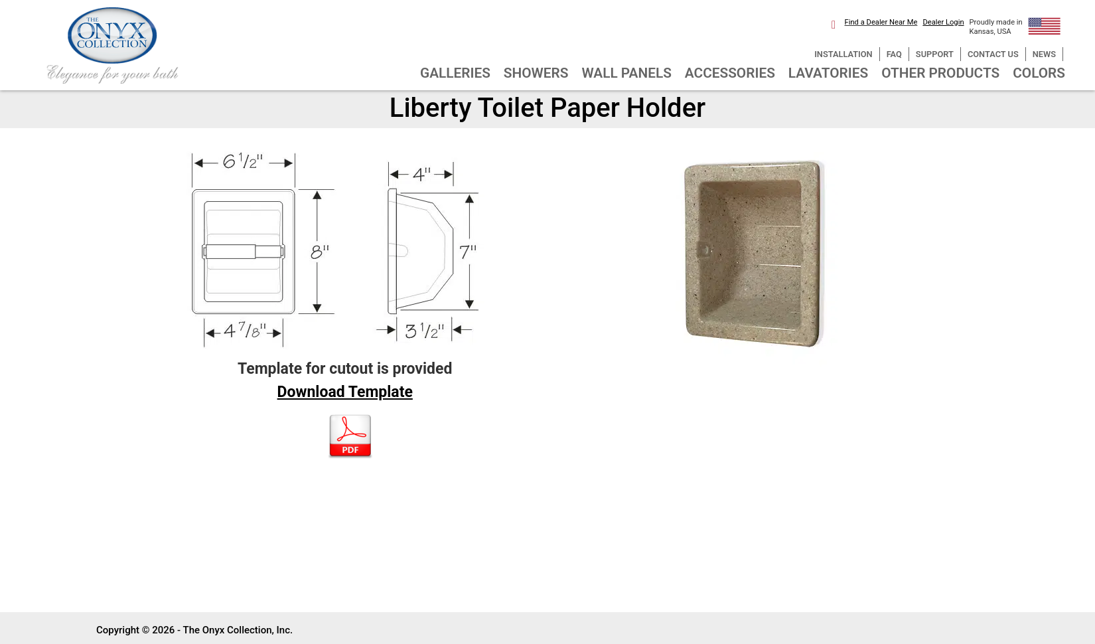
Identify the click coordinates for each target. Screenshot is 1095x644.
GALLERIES (455, 73)
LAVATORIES (828, 73)
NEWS (1044, 54)
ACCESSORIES (730, 73)
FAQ (894, 54)
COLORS (1039, 73)
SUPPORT (935, 54)
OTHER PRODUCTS (940, 73)
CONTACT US (993, 54)
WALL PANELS (627, 73)
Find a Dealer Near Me (881, 22)
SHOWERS (536, 73)
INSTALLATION (843, 54)
